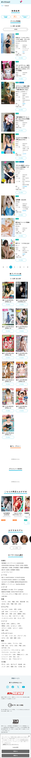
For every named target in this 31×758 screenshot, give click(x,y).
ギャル (22, 618)
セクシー (18, 628)
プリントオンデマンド (8, 594)
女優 (5, 645)
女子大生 (6, 648)
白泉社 (8, 569)
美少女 (6, 623)
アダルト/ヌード (17, 659)
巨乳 (18, 609)
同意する (15, 755)
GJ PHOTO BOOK (7, 579)
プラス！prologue (18, 589)
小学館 (10, 567)
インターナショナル (9, 618)
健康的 (22, 613)
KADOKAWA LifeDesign (8, 565)
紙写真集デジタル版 (7, 589)
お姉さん (16, 623)
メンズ (6, 666)
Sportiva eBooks (20, 584)
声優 (22, 645)
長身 (13, 613)
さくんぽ (18, 172)
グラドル (7, 643)
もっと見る (15, 548)
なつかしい (16, 626)
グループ (22, 635)
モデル (14, 645)
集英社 (26, 565)
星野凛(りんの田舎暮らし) (21, 91)
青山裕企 (24, 210)
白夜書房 (12, 569)
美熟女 (6, 626)
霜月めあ (18, 226)
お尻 (5, 611)
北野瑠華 (18, 201)
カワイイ (7, 628)
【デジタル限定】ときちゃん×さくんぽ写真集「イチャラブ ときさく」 (22, 167)
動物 (14, 666)
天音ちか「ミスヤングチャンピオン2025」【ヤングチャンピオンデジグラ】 (23, 39)
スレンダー (7, 609)
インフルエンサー (9, 654)
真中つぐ (18, 245)
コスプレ (6, 601)
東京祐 (24, 103)
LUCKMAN (25, 186)
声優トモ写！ (18, 594)
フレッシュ (7, 616)
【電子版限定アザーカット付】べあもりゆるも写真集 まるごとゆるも (22, 118)
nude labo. (4, 596)
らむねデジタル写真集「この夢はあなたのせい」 (22, 138)
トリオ (13, 635)
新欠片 (3, 569)
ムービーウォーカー (7, 572)
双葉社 (18, 569)
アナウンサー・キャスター (11, 652)
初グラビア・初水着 (18, 664)
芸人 (16, 656)
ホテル (6, 638)
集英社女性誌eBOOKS (21, 582)
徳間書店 (26, 567)
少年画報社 (16, 567)
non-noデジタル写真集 (8, 582)
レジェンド (7, 656)
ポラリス (25, 594)
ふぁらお (24, 153)
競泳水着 (24, 601)
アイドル (18, 643)
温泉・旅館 (15, 638)
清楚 (5, 630)
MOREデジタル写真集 (18, 579)
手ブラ (6, 664)
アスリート (7, 659)
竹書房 (21, 567)
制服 (15, 601)
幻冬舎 (22, 565)
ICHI (23, 51)
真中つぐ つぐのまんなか (22, 243)
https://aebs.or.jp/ (4, 732)
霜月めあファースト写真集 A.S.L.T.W (23, 223)
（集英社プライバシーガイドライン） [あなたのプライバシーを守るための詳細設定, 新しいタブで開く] (10, 744)
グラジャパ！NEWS (25, 17)
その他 (22, 666)
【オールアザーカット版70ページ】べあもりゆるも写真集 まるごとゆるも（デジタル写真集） (23, 68)
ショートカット (16, 611)
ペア (5, 635)
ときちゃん (18, 171)
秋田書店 (4, 563)
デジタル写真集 (6, 17)
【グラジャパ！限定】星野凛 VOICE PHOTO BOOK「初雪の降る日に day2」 (22, 88)
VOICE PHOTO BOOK (17, 591)
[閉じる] (29, 736)
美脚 (5, 613)
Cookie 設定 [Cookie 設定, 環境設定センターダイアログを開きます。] (15, 747)
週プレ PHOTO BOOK (8, 577)
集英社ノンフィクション (8, 584)
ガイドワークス (11, 563)
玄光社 (17, 565)
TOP (2, 5)
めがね (6, 604)
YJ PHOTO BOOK (20, 577)
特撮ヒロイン (23, 654)
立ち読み (21, 58)
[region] (15, 746)
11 (20, 267)
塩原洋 (24, 253)
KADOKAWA (20, 563)
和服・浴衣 (16, 604)
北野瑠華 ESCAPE (21, 200)
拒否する (15, 751)
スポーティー (18, 616)
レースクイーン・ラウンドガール (13, 650)
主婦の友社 (5, 567)
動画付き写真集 (6, 591)
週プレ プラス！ (15, 17)
